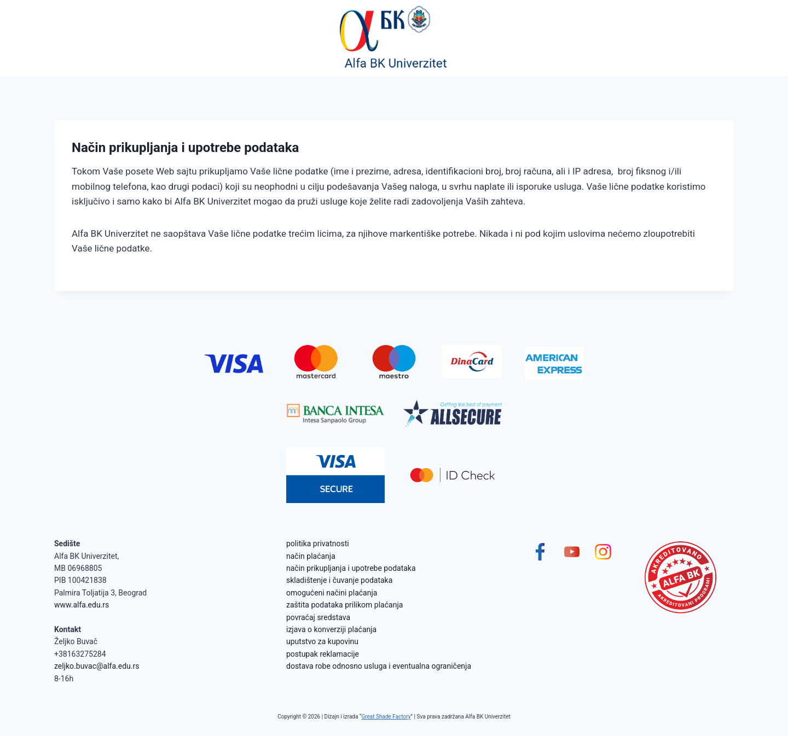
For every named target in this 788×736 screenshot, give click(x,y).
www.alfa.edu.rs (81, 604)
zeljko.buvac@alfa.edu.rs (96, 666)
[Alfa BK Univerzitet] (394, 38)
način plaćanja (310, 556)
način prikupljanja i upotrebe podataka (351, 568)
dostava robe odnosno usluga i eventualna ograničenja (378, 666)
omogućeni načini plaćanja (331, 592)
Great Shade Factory (385, 717)
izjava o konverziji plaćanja (331, 629)
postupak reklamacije (322, 654)
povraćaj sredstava (318, 617)
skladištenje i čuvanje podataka (339, 580)
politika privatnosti (317, 543)
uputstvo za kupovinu (322, 641)
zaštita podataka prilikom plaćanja (344, 604)
